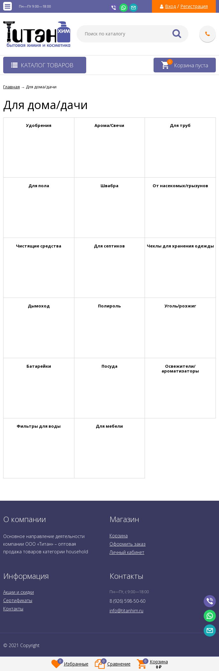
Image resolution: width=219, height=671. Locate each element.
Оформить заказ (128, 544)
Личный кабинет (127, 552)
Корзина (119, 536)
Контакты (13, 609)
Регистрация (194, 6)
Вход (170, 6)
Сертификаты (17, 600)
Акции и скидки (18, 592)
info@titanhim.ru (126, 611)
